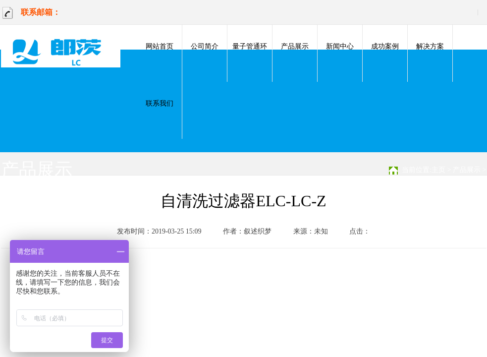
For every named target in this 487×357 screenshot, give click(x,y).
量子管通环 (249, 46)
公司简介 (204, 46)
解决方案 (430, 46)
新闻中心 (340, 46)
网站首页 (159, 46)
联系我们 (159, 103)
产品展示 (295, 46)
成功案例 (385, 46)
